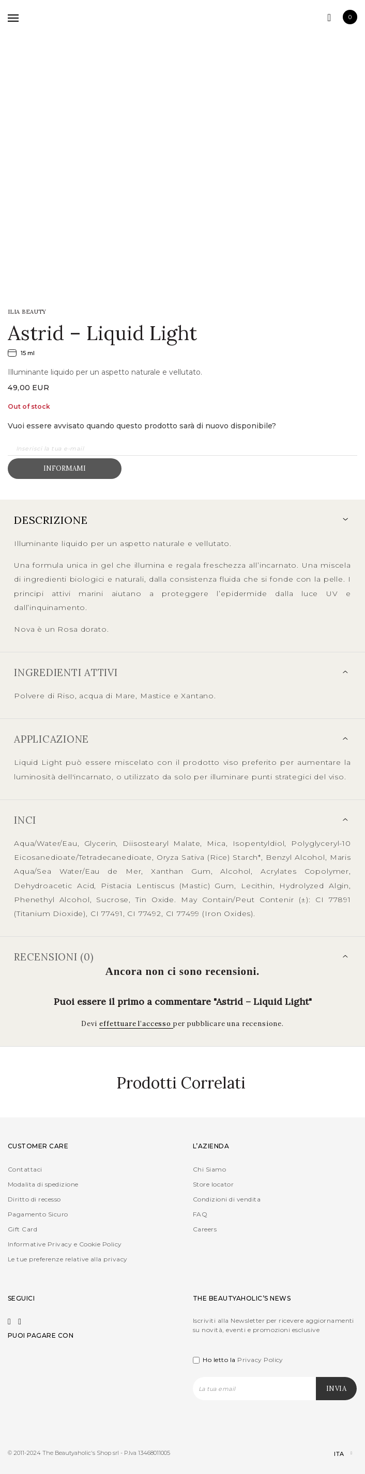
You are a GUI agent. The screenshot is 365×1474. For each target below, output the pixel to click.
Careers (205, 1229)
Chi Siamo (209, 1169)
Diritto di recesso (34, 1199)
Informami (64, 468)
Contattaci (25, 1169)
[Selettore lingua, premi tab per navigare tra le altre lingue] (334, 1454)
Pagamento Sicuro (38, 1214)
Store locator (213, 1184)
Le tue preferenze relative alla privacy (68, 1259)
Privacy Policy (260, 1360)
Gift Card (22, 1229)
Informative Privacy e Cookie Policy (65, 1244)
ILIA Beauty (27, 311)
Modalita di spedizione (43, 1184)
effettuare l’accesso (136, 1023)
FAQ (200, 1214)
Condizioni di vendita (227, 1199)
